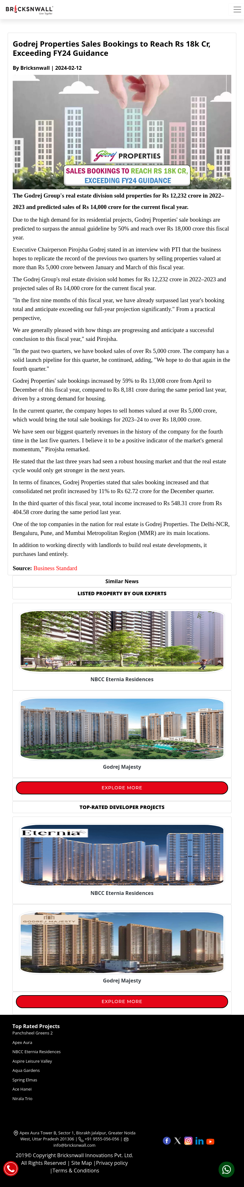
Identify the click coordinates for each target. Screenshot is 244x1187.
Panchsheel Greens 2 (32, 1033)
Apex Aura (22, 1042)
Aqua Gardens (26, 1070)
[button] (167, 1140)
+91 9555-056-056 (98, 1139)
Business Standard (55, 568)
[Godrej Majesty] (122, 765)
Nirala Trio (22, 1098)
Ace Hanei (22, 1089)
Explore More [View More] (122, 788)
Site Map (81, 1162)
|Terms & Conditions (74, 1170)
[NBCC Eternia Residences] (122, 677)
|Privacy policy (110, 1162)
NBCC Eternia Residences (36, 1051)
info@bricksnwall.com (74, 1145)
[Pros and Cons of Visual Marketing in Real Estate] (122, 891)
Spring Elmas (24, 1080)
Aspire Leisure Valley (32, 1061)
